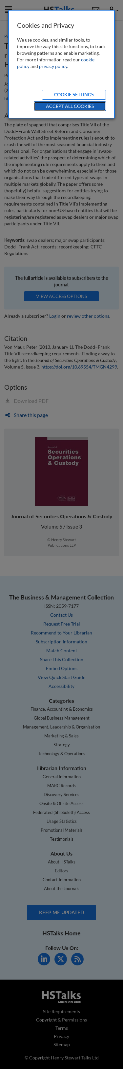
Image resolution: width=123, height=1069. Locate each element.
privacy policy (53, 66)
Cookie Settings (74, 94)
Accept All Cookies (70, 106)
